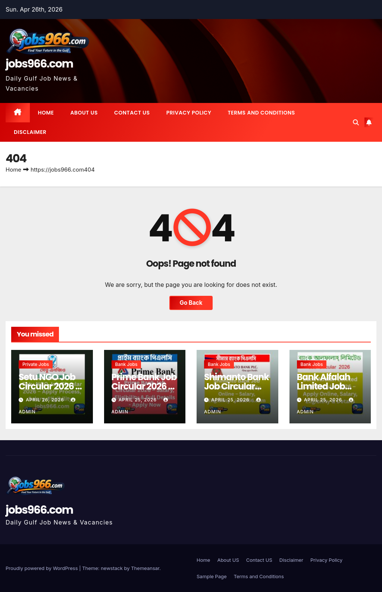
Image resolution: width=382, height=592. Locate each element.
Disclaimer (30, 132)
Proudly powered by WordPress (42, 568)
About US (84, 112)
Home (46, 112)
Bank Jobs (126, 364)
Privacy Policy (189, 112)
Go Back (191, 302)
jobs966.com (39, 64)
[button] (356, 122)
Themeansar (145, 568)
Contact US (132, 112)
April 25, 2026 (139, 400)
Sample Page (212, 576)
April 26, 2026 (46, 400)
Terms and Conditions (261, 112)
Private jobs (35, 364)
